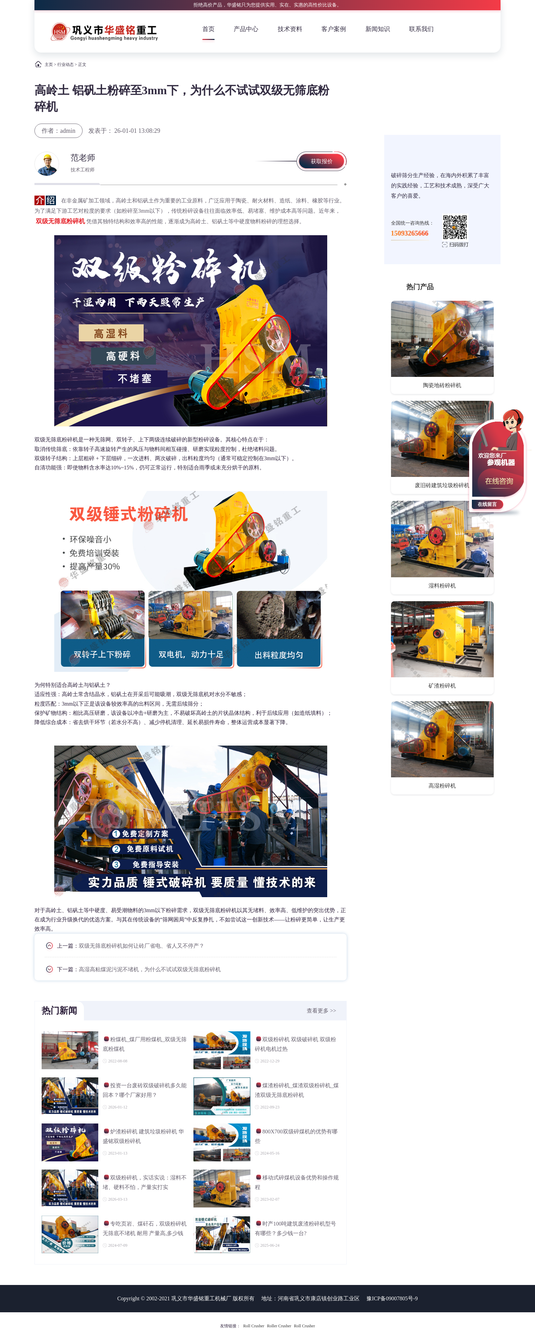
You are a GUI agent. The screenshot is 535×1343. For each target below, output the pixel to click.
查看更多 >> (321, 1011)
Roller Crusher (279, 1326)
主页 (49, 64)
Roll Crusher (253, 1326)
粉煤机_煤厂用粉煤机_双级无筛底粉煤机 (145, 1044)
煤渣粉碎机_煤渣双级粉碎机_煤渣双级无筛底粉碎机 (297, 1090)
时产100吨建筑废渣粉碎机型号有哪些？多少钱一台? (295, 1228)
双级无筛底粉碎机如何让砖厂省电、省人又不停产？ (141, 945)
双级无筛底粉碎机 (60, 221)
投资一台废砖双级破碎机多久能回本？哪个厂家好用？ (145, 1090)
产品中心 (246, 29)
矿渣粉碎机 (442, 686)
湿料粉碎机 (442, 586)
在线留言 (487, 504)
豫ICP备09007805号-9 (392, 1298)
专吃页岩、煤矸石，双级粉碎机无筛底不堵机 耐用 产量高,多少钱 (145, 1228)
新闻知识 (377, 29)
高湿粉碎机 (442, 786)
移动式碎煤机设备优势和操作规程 (297, 1182)
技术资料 (290, 29)
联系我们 (421, 29)
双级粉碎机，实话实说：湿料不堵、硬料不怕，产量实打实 (145, 1182)
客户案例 (333, 29)
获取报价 (322, 161)
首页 (208, 29)
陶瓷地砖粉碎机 (442, 385)
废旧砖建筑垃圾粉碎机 (442, 485)
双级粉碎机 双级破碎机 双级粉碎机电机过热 (295, 1044)
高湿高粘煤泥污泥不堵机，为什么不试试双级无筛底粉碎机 (150, 969)
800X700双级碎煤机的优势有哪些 (296, 1136)
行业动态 (65, 64)
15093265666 (410, 233)
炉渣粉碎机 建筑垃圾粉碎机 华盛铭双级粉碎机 (143, 1136)
